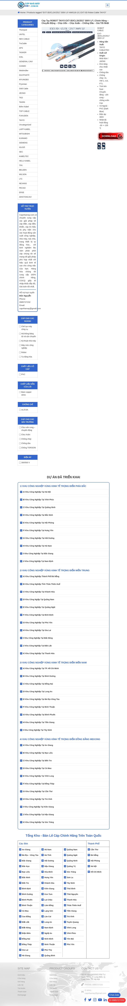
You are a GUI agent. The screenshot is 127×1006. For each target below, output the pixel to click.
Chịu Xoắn (24, 434)
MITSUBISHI (24, 134)
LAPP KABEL (24, 129)
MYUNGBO (24, 79)
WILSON (22, 174)
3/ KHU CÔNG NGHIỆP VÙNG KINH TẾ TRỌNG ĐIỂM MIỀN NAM (53, 662)
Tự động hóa (25, 357)
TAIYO (22, 120)
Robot (22, 352)
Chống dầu (25, 443)
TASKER (22, 52)
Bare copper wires (25, 393)
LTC (20, 179)
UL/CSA (23, 410)
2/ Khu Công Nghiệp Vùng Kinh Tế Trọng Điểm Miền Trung (55, 570)
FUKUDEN (23, 116)
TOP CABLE (24, 111)
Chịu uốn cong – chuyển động (27, 428)
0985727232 (116, 1000)
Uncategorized (25, 125)
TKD (21, 98)
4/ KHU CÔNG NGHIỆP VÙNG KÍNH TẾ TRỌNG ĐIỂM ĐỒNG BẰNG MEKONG (60, 739)
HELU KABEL (25, 161)
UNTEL (22, 34)
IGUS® (22, 147)
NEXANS (23, 183)
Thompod (23, 30)
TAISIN (22, 102)
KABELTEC (24, 156)
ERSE (21, 192)
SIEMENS (23, 143)
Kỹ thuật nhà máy (27, 341)
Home (23, 12)
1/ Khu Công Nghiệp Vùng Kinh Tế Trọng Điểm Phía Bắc (53, 486)
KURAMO (23, 138)
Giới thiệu (21, 975)
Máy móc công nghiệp (26, 346)
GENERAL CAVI (26, 61)
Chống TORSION (27, 448)
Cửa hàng (21, 978)
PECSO (22, 188)
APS (21, 48)
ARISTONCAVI (25, 197)
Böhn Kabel (24, 107)
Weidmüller (23, 70)
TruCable (23, 43)
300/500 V (24, 462)
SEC (21, 152)
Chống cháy (25, 439)
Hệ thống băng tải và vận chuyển (27, 335)
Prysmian (23, 84)
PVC (22, 374)
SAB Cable (23, 89)
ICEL (21, 57)
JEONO (22, 93)
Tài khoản (21, 988)
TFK (21, 165)
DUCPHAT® (24, 75)
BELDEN (23, 170)
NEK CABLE (24, 39)
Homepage (22, 995)
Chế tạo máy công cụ (25, 327)
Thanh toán (22, 992)
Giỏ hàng (21, 982)
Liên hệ (20, 985)
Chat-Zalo (114, 995)
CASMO (22, 66)
